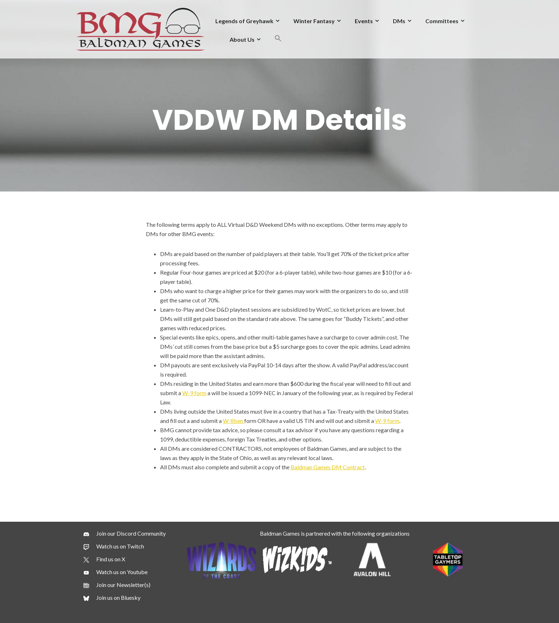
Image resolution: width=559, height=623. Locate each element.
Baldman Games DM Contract (328, 467)
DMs (399, 20)
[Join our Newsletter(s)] (117, 584)
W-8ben (233, 420)
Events (364, 20)
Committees (441, 20)
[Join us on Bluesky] (112, 597)
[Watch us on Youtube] (115, 572)
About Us (242, 39)
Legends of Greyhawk (244, 20)
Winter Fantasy (314, 20)
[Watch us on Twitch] (113, 546)
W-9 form (194, 392)
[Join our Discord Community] (124, 533)
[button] (278, 39)
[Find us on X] (104, 559)
